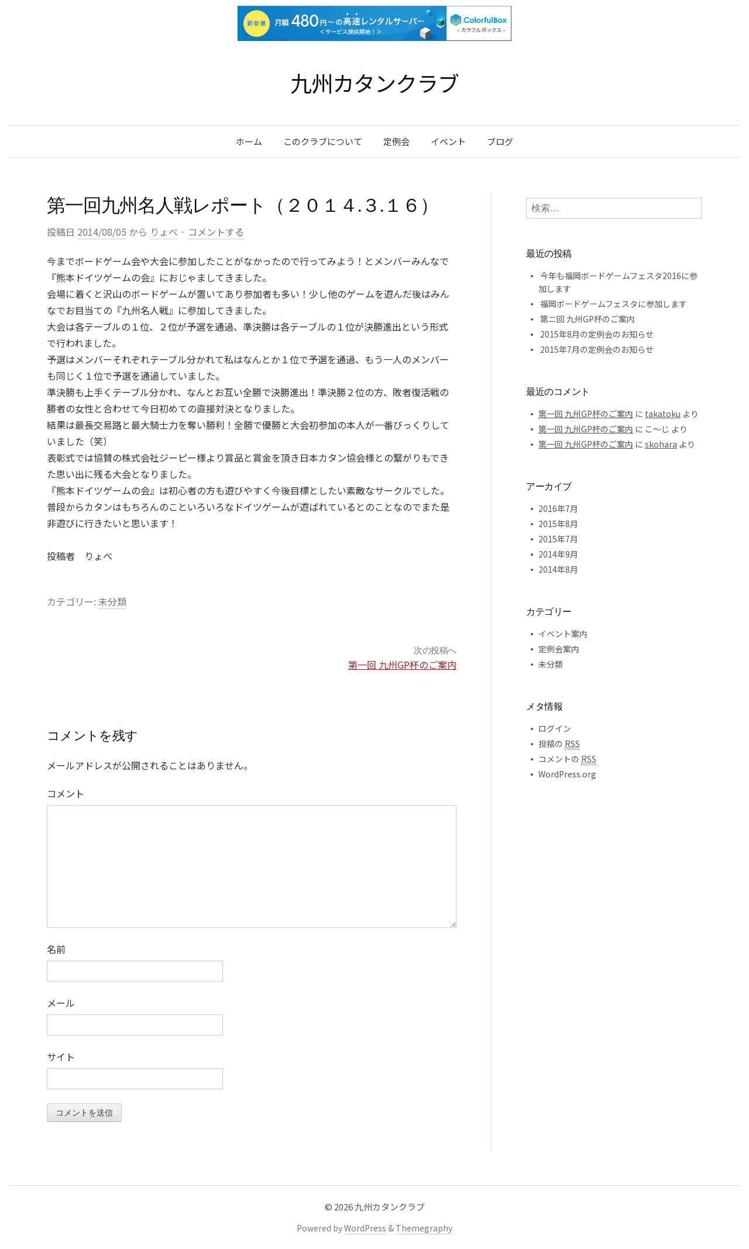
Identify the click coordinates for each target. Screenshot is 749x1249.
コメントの (567, 759)
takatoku (663, 413)
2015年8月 (558, 523)
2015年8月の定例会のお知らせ (597, 334)
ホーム (249, 141)
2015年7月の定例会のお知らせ (597, 349)
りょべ (164, 232)
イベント (448, 141)
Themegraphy (424, 1228)
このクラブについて (322, 141)
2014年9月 (558, 554)
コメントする (216, 232)
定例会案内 (558, 649)
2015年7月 (558, 539)
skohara (661, 444)
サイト (61, 1057)
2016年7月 (558, 508)
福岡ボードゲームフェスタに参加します (613, 303)
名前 (56, 949)
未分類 (112, 601)
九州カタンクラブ (374, 82)
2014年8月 (558, 569)
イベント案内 (562, 633)
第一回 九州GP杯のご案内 (402, 665)
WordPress (365, 1228)
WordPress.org (567, 774)
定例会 (396, 141)
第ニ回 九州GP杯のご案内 (587, 319)
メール (61, 1003)
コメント (65, 793)
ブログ (500, 141)
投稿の (559, 744)
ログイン (554, 728)
